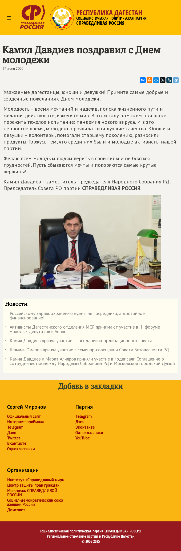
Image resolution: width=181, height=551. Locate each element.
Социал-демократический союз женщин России (35, 502)
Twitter (13, 438)
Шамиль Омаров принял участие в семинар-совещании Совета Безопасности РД (87, 351)
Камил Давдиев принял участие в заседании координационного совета (78, 341)
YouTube (82, 438)
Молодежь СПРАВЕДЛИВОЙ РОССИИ (32, 493)
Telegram (15, 427)
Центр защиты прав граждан (33, 485)
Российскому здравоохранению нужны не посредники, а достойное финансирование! (75, 316)
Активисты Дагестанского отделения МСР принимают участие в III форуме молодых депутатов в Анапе (82, 329)
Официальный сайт (24, 416)
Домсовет (16, 510)
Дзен (11, 433)
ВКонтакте (16, 443)
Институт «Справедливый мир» (35, 480)
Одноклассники (21, 449)
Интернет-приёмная (25, 422)
